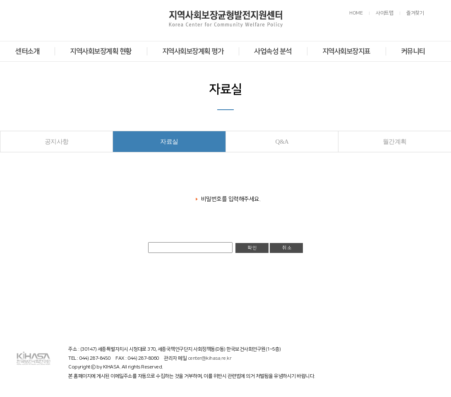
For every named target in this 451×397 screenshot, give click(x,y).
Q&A (282, 141)
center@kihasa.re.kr (210, 358)
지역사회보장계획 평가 (193, 51)
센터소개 (27, 51)
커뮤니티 (413, 51)
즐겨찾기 (415, 13)
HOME (355, 13)
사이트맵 (384, 13)
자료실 (169, 141)
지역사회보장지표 (346, 51)
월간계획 (395, 141)
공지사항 (57, 141)
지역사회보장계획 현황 (101, 51)
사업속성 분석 (273, 51)
